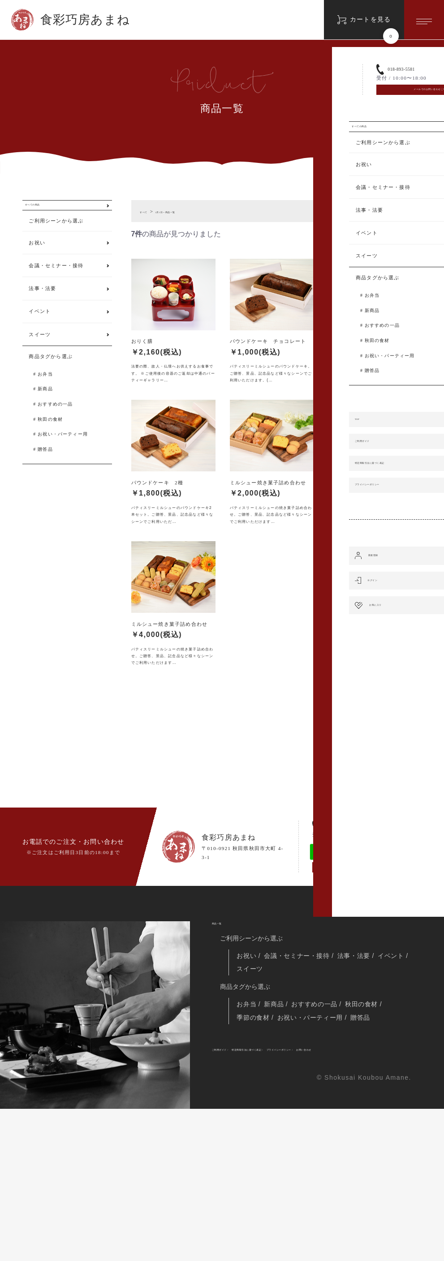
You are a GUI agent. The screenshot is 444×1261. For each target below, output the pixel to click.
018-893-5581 (350, 924)
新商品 (45, 401)
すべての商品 (45, 211)
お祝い (37, 255)
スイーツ (40, 347)
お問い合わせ (229, 1199)
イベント (40, 324)
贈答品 (45, 462)
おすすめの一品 (55, 417)
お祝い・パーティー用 (63, 447)
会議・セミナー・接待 (56, 278)
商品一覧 (224, 1045)
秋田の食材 (50, 431)
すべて (148, 211)
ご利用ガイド (229, 1186)
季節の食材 (255, 1151)
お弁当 (45, 386)
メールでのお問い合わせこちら (354, 978)
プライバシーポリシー (358, 1186)
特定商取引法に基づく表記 (288, 1186)
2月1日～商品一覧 (186, 211)
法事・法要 (42, 301)
